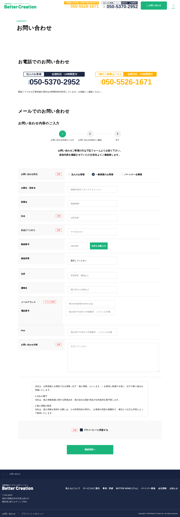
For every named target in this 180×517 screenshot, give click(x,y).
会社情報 (162, 487)
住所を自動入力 (99, 246)
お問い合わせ (9, 513)
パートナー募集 (148, 487)
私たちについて (73, 487)
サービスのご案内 (91, 487)
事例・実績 (108, 487)
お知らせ (174, 487)
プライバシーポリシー (33, 513)
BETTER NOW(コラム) (127, 487)
